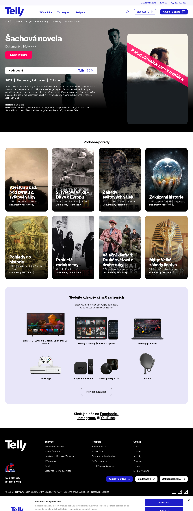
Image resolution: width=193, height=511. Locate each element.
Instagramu (86, 418)
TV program (63, 12)
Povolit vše (163, 489)
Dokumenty (42, 21)
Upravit (164, 497)
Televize (18, 21)
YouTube (108, 418)
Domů (8, 21)
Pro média (138, 461)
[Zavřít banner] (189, 487)
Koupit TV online (174, 11)
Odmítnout (164, 504)
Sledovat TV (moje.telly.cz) (58, 470)
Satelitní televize (52, 451)
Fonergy (137, 466)
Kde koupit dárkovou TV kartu (59, 456)
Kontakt (163, 2)
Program (30, 21)
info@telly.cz (13, 481)
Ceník (47, 466)
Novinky (137, 456)
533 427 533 (12, 477)
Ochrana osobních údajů (104, 456)
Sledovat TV (145, 11)
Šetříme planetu (99, 461)
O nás (136, 446)
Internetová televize (54, 446)
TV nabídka (46, 12)
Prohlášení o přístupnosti (104, 466)
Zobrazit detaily (42, 503)
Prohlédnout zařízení (96, 391)
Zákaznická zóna (148, 2)
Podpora (80, 12)
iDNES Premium (141, 470)
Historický (56, 21)
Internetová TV (99, 446)
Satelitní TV (97, 451)
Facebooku (109, 414)
